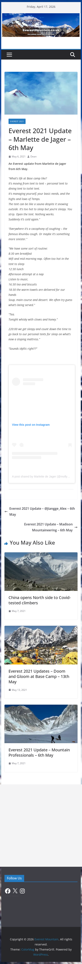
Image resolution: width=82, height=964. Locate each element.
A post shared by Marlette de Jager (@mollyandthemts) (47, 476)
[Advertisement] (41, 825)
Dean (33, 156)
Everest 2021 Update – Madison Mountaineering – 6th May (51, 527)
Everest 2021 (17, 121)
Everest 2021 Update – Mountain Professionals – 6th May (39, 752)
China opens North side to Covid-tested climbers (40, 600)
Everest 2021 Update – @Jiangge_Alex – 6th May (39, 511)
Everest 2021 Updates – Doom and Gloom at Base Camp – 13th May (39, 676)
